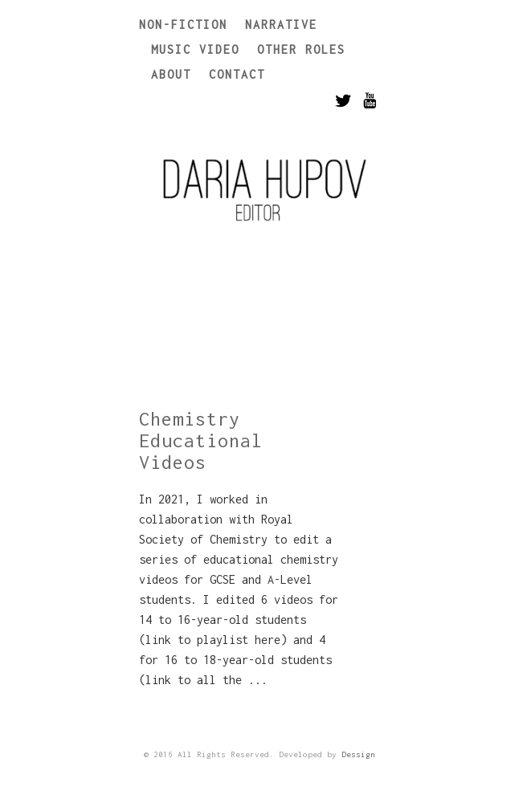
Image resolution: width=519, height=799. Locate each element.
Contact (237, 74)
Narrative (281, 24)
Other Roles (301, 49)
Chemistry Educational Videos (201, 440)
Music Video (195, 49)
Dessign (358, 754)
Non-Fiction (183, 24)
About (171, 74)
